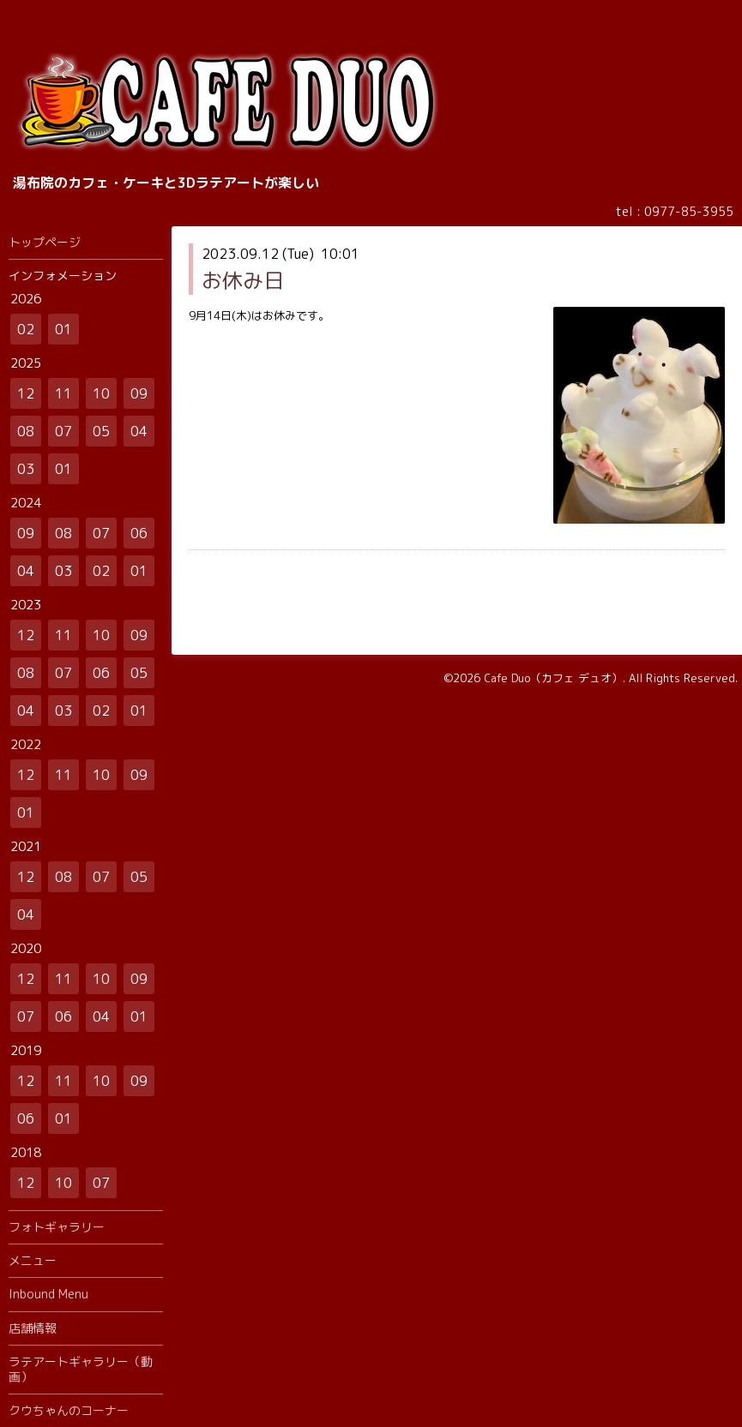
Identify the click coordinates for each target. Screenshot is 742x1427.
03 (25, 468)
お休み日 (243, 280)
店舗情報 (33, 1328)
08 (25, 431)
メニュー (33, 1260)
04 (139, 431)
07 (63, 431)
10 (101, 393)
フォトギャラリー (57, 1227)
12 (25, 393)
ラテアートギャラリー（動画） (81, 1369)
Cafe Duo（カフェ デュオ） (553, 678)
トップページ (45, 242)
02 (25, 329)
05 (101, 431)
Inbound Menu (48, 1294)
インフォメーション (63, 275)
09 (139, 393)
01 (63, 329)
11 (63, 393)
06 (139, 533)
